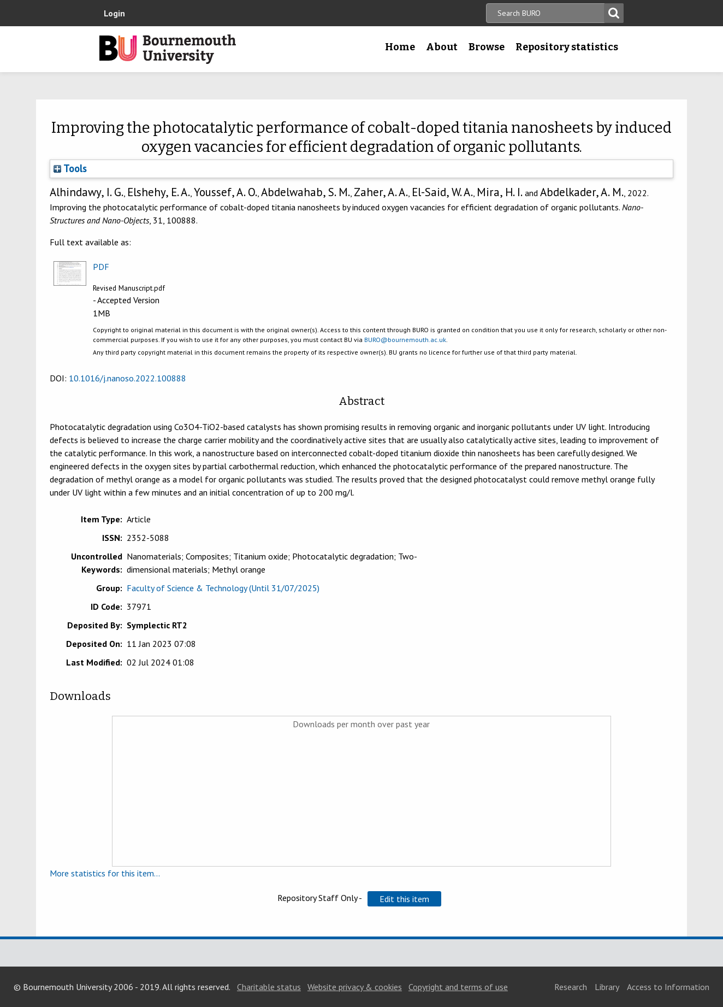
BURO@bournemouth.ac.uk (405, 339)
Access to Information (668, 986)
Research (570, 986)
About (442, 47)
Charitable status (269, 986)
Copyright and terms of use (458, 986)
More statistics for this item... (105, 873)
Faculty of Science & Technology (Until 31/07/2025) (223, 587)
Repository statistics (566, 47)
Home (400, 47)
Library (607, 986)
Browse (487, 47)
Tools (70, 168)
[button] (404, 898)
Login (114, 13)
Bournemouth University (167, 49)
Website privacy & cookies (354, 986)
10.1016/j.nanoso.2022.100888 (127, 378)
